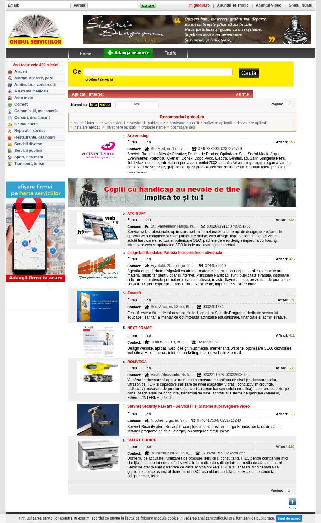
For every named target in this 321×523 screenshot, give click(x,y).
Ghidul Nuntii (300, 5)
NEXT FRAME (139, 328)
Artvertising (137, 136)
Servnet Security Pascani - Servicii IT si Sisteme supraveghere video (188, 406)
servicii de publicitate (147, 123)
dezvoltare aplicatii (252, 123)
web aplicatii (115, 123)
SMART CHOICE (141, 440)
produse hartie (154, 127)
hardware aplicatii (184, 123)
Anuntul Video (268, 5)
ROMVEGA (137, 362)
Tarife (170, 52)
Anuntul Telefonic (232, 5)
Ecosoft (134, 293)
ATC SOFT (136, 213)
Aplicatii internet (88, 94)
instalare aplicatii (88, 127)
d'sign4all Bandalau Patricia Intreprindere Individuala (174, 253)
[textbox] (158, 72)
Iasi (136, 104)
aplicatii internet (87, 123)
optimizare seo (183, 127)
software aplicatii (218, 123)
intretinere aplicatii (121, 127)
